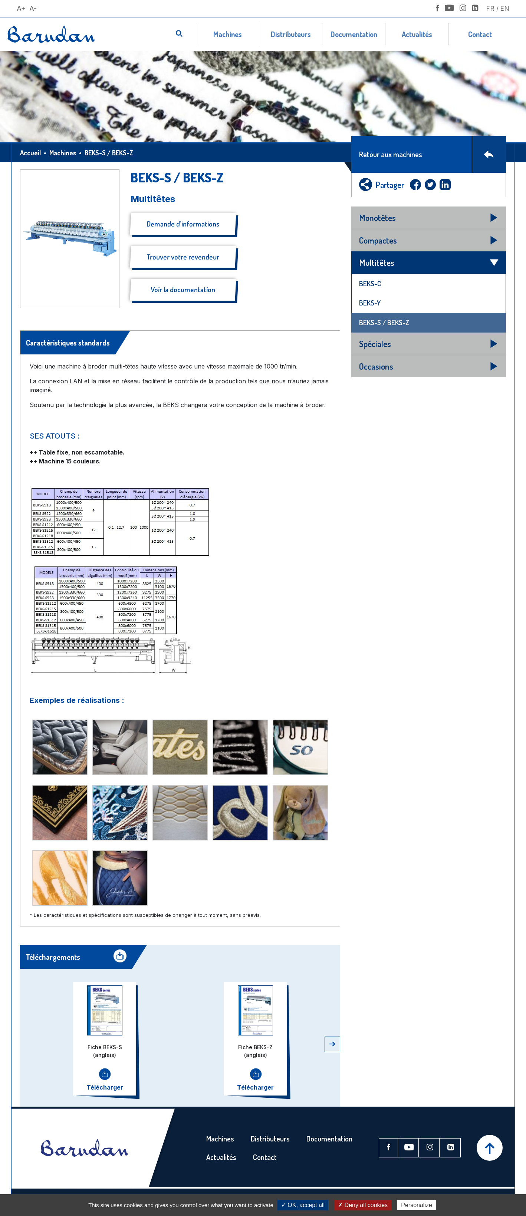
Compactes (378, 240)
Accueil (30, 153)
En (504, 8)
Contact (480, 34)
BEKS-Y (370, 302)
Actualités (417, 34)
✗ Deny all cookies (363, 1205)
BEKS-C (370, 283)
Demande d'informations (183, 223)
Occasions (376, 366)
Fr (490, 8)
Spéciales (375, 343)
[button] (332, 1044)
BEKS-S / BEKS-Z (384, 322)
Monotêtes (377, 217)
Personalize (416, 1205)
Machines (227, 34)
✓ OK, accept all (303, 1205)
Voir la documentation (183, 289)
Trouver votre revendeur (183, 256)
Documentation (354, 34)
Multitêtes (376, 262)
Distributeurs (291, 34)
